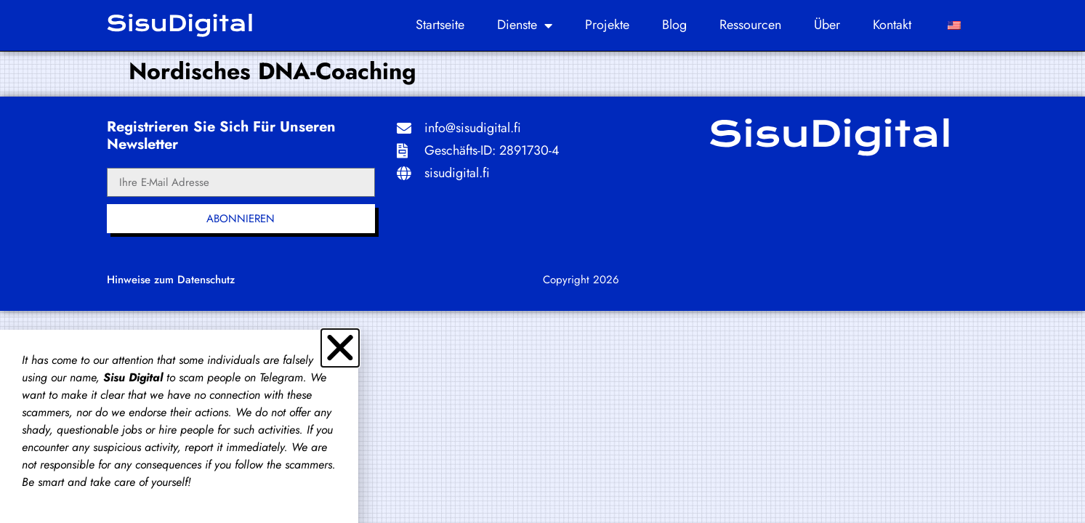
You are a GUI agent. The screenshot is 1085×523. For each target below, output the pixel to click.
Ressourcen (750, 24)
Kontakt (892, 24)
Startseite (440, 24)
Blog (674, 24)
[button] (340, 348)
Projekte (607, 24)
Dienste (524, 25)
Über (827, 24)
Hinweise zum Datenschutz (171, 280)
